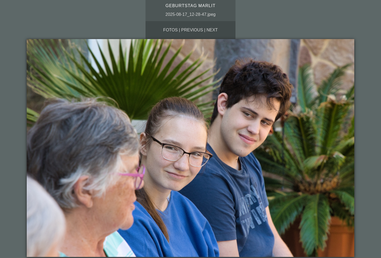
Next (212, 30)
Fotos (170, 30)
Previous (192, 30)
